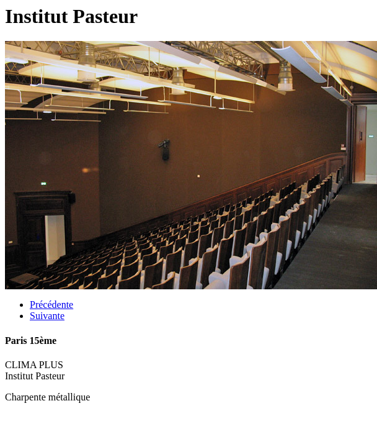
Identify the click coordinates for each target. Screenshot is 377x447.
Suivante (47, 315)
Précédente (51, 304)
